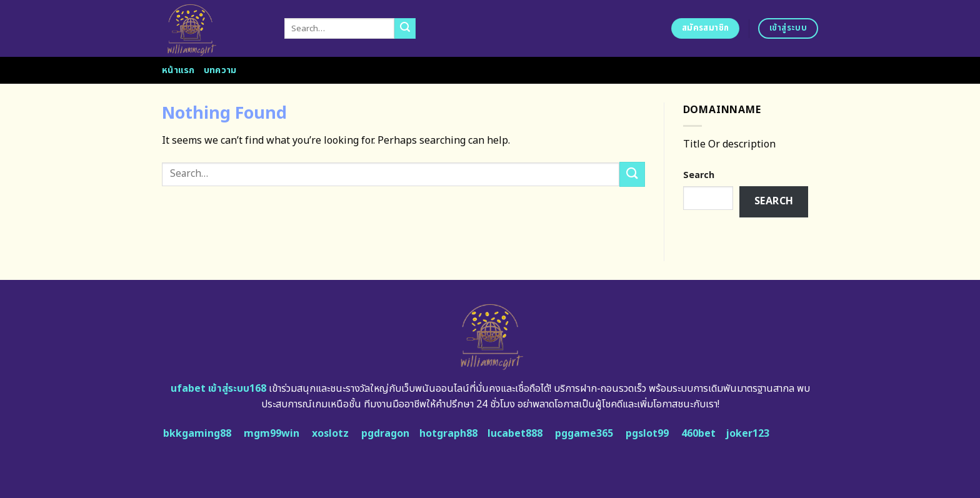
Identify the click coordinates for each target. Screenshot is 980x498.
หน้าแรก (178, 70)
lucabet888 (515, 433)
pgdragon (385, 433)
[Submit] (405, 28)
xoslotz (330, 433)
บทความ (220, 70)
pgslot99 (647, 433)
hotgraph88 (448, 433)
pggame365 (584, 433)
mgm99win (271, 433)
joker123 (747, 433)
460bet (698, 433)
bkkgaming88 (197, 433)
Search (698, 175)
